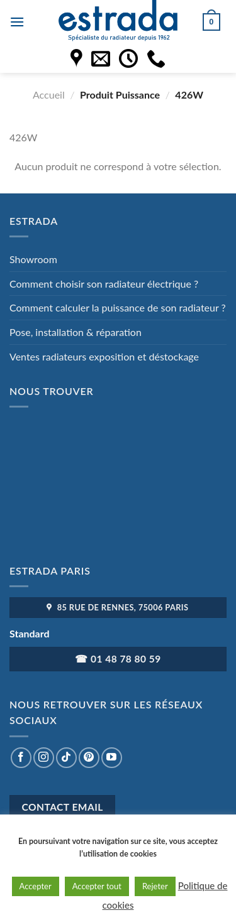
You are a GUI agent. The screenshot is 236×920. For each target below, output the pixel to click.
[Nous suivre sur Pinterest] (89, 757)
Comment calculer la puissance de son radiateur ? (117, 307)
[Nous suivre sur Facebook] (21, 757)
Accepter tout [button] (96, 886)
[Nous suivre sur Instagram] (43, 757)
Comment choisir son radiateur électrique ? (103, 284)
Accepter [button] (36, 886)
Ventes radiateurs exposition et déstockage (104, 356)
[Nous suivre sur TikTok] (66, 757)
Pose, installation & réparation (75, 332)
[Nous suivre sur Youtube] (111, 757)
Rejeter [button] (155, 886)
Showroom (33, 259)
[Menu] (17, 21)
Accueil (49, 94)
